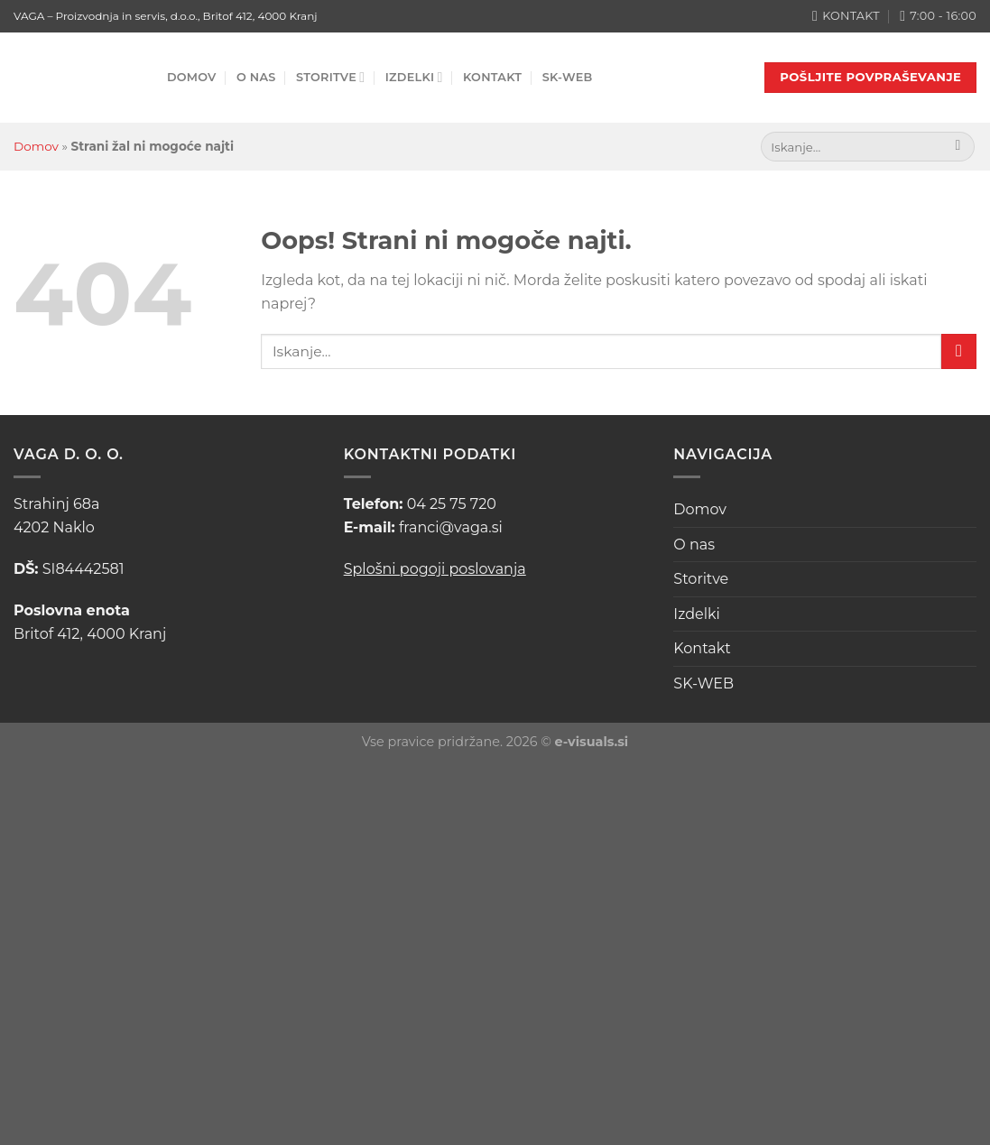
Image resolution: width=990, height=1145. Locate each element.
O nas (256, 77)
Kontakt (492, 77)
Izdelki (414, 77)
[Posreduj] (958, 147)
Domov (192, 77)
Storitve (330, 77)
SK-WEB (567, 77)
